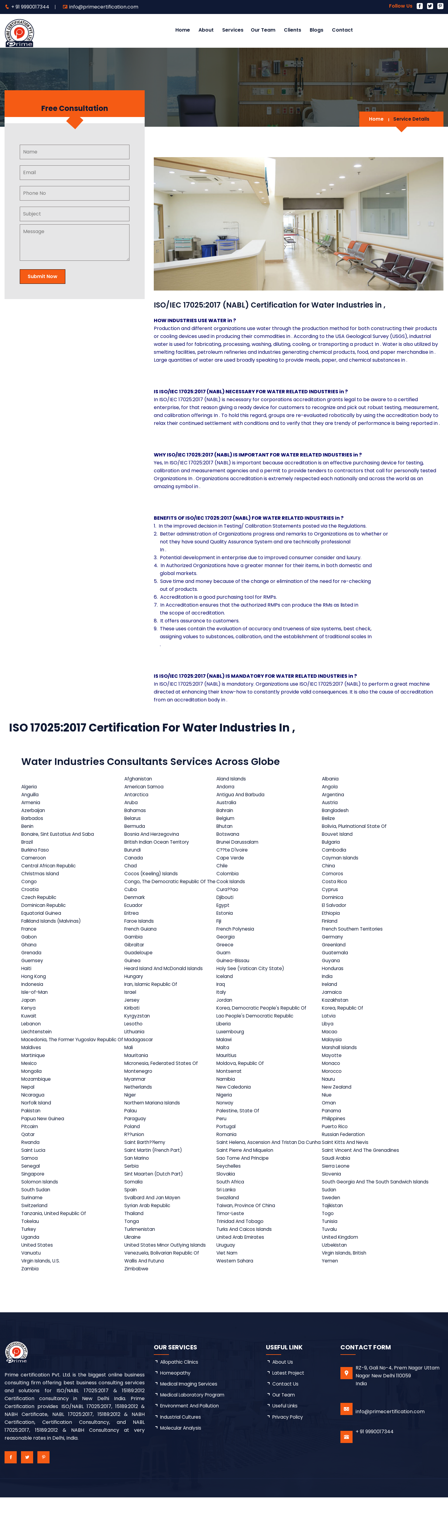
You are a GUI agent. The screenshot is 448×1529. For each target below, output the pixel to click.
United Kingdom (341, 1268)
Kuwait (29, 1023)
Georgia (227, 944)
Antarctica (138, 794)
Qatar (28, 1150)
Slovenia (333, 1197)
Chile (224, 865)
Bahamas (136, 810)
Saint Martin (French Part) (156, 1173)
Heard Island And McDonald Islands (166, 976)
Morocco (333, 1086)
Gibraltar (136, 952)
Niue (328, 1110)
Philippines (335, 1134)
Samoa (29, 1181)
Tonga (132, 1252)
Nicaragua (33, 1110)
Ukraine (134, 1268)
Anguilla (30, 794)
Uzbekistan (336, 1276)
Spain (131, 1221)
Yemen (331, 1292)
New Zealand (338, 1102)
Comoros (334, 873)
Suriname (32, 1229)
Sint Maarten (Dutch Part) (156, 1197)
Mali (129, 1063)
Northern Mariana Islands (155, 1118)
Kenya (28, 1015)
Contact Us (285, 1416)
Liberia (225, 1031)
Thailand (135, 1244)
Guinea (133, 968)
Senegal (30, 1189)
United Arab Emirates (243, 1268)
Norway (227, 1118)
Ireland (331, 992)
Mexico (29, 1079)
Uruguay (228, 1276)
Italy (223, 1000)
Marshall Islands (342, 1063)
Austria (331, 802)
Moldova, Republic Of (243, 1079)
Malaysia (333, 1051)
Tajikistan (334, 1237)
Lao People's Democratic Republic (258, 1023)
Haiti (26, 976)
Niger (131, 1110)
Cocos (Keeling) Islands (153, 873)
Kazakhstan (337, 1007)
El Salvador (336, 913)
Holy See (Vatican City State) (253, 976)
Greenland (335, 952)
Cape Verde (232, 857)
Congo (29, 885)
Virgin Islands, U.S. (41, 1292)
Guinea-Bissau (235, 968)
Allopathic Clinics (180, 1393)
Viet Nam (229, 1284)
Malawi (226, 1051)
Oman (330, 1118)
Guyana (332, 968)
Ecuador (135, 913)
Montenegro (140, 1086)
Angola (331, 786)
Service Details (410, 118)
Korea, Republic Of (345, 1015)
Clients (292, 29)
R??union (135, 1150)
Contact (342, 29)
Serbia (132, 1189)
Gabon (29, 944)
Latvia (330, 1023)
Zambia (30, 1300)
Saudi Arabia (337, 1181)
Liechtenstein (37, 1039)
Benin (27, 826)
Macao (331, 1039)
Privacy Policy (288, 1449)
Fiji (220, 928)
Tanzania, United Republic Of (55, 1244)
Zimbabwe (137, 1300)
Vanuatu (31, 1284)
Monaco (332, 1079)
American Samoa (145, 786)
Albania (332, 778)
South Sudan (36, 1221)
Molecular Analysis (182, 1461)
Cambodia (335, 849)
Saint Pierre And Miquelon (248, 1173)
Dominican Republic (45, 913)
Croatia (30, 897)
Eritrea (133, 921)
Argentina (334, 794)
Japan (28, 1007)
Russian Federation (345, 1150)
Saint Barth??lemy (147, 1162)
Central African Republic (50, 865)
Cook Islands (233, 885)
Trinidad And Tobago (242, 1252)
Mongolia (32, 1086)
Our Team (263, 29)
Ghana (29, 952)
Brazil (27, 842)
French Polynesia (238, 936)
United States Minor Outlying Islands (167, 1276)
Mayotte (333, 1071)
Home (182, 29)
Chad (131, 865)
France (29, 936)
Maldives (31, 1063)
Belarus (134, 818)
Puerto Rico (336, 1142)
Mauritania (137, 1071)
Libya (329, 1031)
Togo (329, 1244)
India (328, 984)
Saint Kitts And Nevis (347, 1162)
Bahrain (227, 810)
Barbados (32, 818)
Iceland (227, 984)
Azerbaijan (34, 810)
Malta (225, 1063)
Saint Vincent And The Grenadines (363, 1173)
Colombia (229, 873)
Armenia (31, 802)
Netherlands (139, 1102)
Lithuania (135, 1039)
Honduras (334, 976)
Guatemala (336, 960)
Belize (329, 818)
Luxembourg (232, 1039)
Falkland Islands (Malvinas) (53, 928)
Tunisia (331, 1252)
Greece (227, 952)
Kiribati (133, 1015)
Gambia (134, 944)
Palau (131, 1126)
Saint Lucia (33, 1173)
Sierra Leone (337, 1189)
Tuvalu (330, 1260)
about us (283, 1393)
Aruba (132, 802)
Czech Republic (39, 905)
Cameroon (34, 857)
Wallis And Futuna (146, 1292)
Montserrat (231, 1086)
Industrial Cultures (181, 1449)
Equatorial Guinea (42, 921)
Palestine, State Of (240, 1126)
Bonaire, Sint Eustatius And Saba (59, 834)
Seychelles (230, 1189)
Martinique (34, 1071)
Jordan (226, 1007)
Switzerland (35, 1237)
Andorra (228, 786)
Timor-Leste (232, 1244)
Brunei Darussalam (240, 842)
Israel (131, 1000)
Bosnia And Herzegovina (153, 834)
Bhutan (226, 826)
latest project (289, 1404)
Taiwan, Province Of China (249, 1237)
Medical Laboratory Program (194, 1427)
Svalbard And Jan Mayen (154, 1229)
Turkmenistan (141, 1260)
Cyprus (331, 897)
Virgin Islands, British (346, 1284)
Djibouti (227, 905)
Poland (133, 1142)
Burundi (134, 849)
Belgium (227, 818)
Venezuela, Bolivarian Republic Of (164, 1284)
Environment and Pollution (191, 1438)
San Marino (138, 1181)
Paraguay (136, 1134)
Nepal (28, 1102)
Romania (228, 1150)
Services (232, 29)
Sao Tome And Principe (245, 1181)
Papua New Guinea (43, 1134)
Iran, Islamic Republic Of (153, 992)
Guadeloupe (139, 960)
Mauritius (228, 1071)
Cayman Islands (342, 857)
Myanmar (136, 1094)
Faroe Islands (141, 928)
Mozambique (36, 1094)
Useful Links (285, 1438)
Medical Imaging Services (190, 1416)
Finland (331, 928)
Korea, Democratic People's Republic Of (265, 1015)
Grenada (32, 960)
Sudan (330, 1221)
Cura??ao (229, 897)
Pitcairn (30, 1142)
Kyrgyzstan (138, 1023)
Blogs (316, 29)
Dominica (334, 905)
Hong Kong (34, 984)
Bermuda (136, 826)
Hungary (135, 984)
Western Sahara (237, 1292)
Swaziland (229, 1229)
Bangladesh (337, 810)
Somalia (134, 1209)
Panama (333, 1126)
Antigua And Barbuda (243, 794)
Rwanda (30, 1162)
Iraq (222, 992)
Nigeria (226, 1110)
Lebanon (31, 1031)
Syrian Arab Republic (149, 1237)
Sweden (332, 1229)
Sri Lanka (228, 1221)
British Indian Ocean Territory (160, 842)
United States (37, 1276)
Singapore (33, 1197)
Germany (334, 944)
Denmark (136, 905)
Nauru (330, 1094)
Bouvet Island (339, 834)
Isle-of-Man (35, 1000)
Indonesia (32, 992)
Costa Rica (335, 885)
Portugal (228, 1142)
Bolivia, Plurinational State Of (357, 826)
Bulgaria (332, 842)
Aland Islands (233, 778)
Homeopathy (176, 1404)
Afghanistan (139, 778)
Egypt (225, 913)
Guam (225, 960)
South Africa (232, 1209)
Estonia (226, 921)
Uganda (30, 1268)
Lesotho (134, 1031)
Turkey (29, 1260)
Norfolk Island (37, 1118)
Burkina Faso (36, 849)
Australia (228, 802)
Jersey (133, 1007)
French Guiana (142, 936)
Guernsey (32, 968)
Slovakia (227, 1197)
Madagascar (140, 1051)
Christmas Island (41, 873)
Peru (223, 1134)
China (329, 865)
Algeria (29, 786)
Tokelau (30, 1252)
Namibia (227, 1094)
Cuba (131, 897)
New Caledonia (235, 1102)
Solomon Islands (40, 1209)
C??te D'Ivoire (234, 849)
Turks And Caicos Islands (247, 1260)
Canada (134, 857)
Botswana (230, 834)
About (206, 29)
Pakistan (31, 1126)
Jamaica (333, 1000)
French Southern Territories (356, 936)
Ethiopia (332, 921)
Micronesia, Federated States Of (163, 1079)
